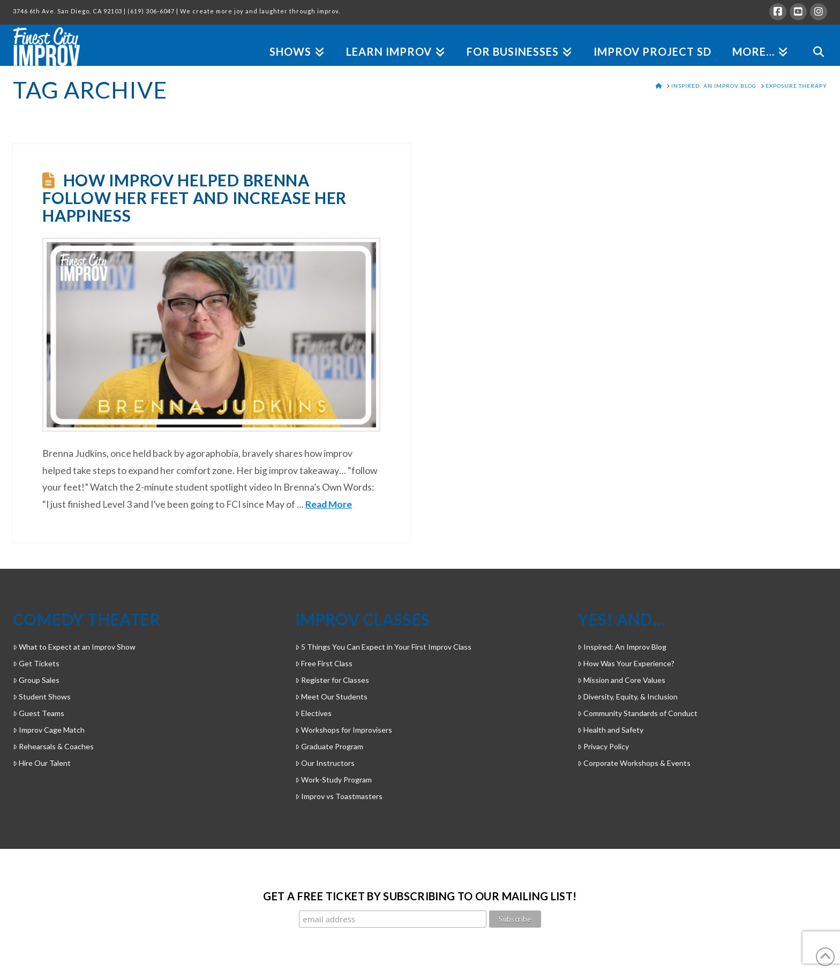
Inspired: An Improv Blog (622, 646)
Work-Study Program (333, 779)
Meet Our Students (331, 696)
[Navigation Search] (813, 39)
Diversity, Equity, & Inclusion (628, 696)
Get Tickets (36, 663)
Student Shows (42, 696)
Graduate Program (329, 746)
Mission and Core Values (621, 679)
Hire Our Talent (42, 762)
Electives (313, 713)
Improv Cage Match (49, 729)
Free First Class (323, 663)
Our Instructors (325, 762)
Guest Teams (38, 713)
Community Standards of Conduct (638, 713)
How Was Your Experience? (626, 663)
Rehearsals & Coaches (53, 746)
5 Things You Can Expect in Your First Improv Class (383, 646)
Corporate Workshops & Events (634, 762)
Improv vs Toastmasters (338, 796)
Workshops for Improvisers (343, 729)
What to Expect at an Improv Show (74, 646)
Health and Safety (610, 729)
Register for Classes (332, 679)
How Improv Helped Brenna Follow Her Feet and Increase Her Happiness (194, 197)
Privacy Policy (603, 746)
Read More (328, 504)
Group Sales (36, 679)
